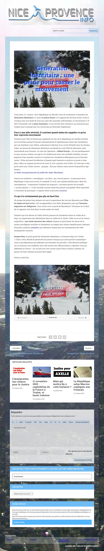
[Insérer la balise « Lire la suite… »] (70, 422)
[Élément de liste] (59, 422)
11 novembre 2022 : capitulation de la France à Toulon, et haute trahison (41, 388)
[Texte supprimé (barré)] (35, 422)
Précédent (22, 318)
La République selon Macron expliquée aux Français (82, 385)
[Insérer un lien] (21, 422)
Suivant (82, 318)
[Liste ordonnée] (55, 422)
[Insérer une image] (46, 422)
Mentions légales (90, 539)
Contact (33, 539)
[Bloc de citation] (28, 422)
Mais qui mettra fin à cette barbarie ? (62, 384)
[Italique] (16, 422)
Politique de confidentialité (63, 540)
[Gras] (13, 422)
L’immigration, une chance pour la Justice (20, 381)
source (63, 190)
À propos (10, 539)
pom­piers (35, 227)
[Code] (64, 422)
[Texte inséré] (40, 422)
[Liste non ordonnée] (51, 422)
